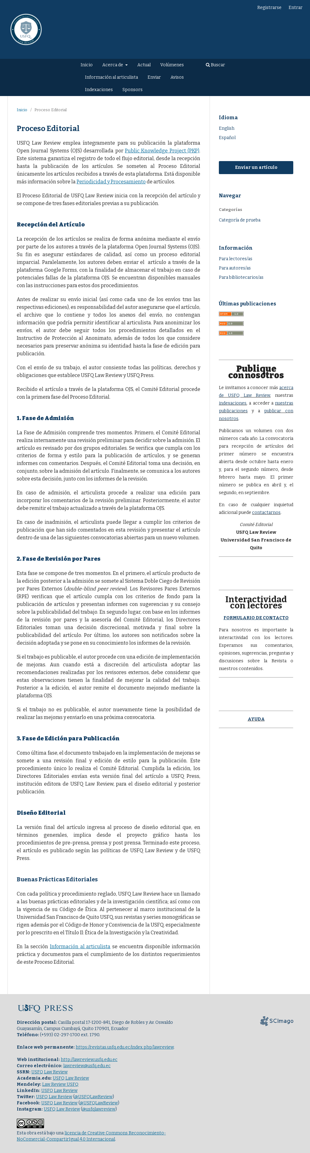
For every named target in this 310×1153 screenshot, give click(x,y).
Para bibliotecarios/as (241, 277)
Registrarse (269, 7)
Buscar (215, 65)
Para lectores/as (235, 258)
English (226, 128)
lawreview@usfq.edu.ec (87, 1065)
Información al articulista (111, 77)
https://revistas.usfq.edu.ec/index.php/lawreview (125, 1047)
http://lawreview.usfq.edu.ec (89, 1059)
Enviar (154, 77)
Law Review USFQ (60, 1084)
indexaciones (232, 403)
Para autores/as (235, 268)
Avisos (177, 77)
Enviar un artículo (256, 167)
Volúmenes (172, 65)
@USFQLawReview (93, 1096)
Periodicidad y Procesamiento (111, 182)
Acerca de (113, 65)
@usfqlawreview (98, 1109)
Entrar (296, 7)
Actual (144, 65)
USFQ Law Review (49, 1072)
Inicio (87, 65)
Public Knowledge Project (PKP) (162, 151)
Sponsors (132, 89)
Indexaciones (99, 89)
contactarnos (266, 512)
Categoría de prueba (239, 220)
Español (227, 137)
